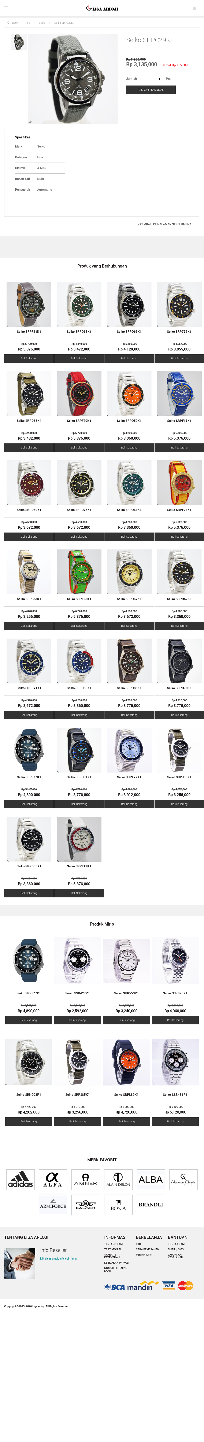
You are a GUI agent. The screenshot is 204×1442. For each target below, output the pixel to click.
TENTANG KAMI (113, 1244)
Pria (27, 22)
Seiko (42, 22)
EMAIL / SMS (176, 1249)
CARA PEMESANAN (147, 1249)
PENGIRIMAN (144, 1254)
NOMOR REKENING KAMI (115, 1269)
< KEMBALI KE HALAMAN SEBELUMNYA (164, 224)
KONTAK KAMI (176, 1244)
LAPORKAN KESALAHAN (175, 1256)
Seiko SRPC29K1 (64, 22)
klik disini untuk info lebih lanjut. (59, 1258)
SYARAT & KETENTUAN (112, 1256)
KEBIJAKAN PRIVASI (116, 1262)
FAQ (138, 1244)
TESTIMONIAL (113, 1249)
